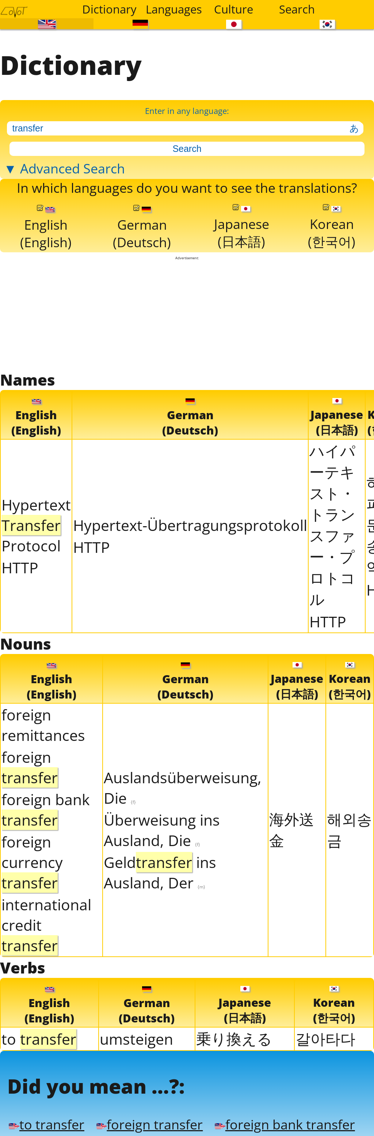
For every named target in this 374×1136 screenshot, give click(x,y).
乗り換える (234, 1036)
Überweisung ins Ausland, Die (162, 828)
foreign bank (45, 807)
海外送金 (291, 828)
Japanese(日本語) (241, 226)
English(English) (45, 226)
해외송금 (349, 828)
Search (297, 9)
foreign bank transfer (276, 1122)
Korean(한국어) (332, 226)
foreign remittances (43, 723)
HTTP (19, 566)
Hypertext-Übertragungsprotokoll (190, 523)
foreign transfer (145, 1122)
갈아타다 (325, 1036)
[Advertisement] (187, 314)
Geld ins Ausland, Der (160, 870)
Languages (173, 9)
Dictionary (109, 9)
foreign (29, 765)
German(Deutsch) (141, 226)
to (38, 1036)
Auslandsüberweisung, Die (183, 785)
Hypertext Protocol (36, 523)
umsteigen (136, 1036)
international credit (46, 923)
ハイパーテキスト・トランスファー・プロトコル (332, 523)
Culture (233, 9)
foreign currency (32, 860)
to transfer (45, 1122)
